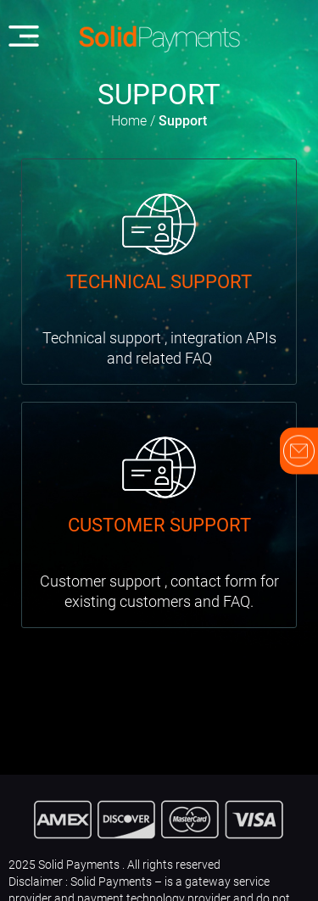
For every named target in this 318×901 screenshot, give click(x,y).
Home (129, 121)
